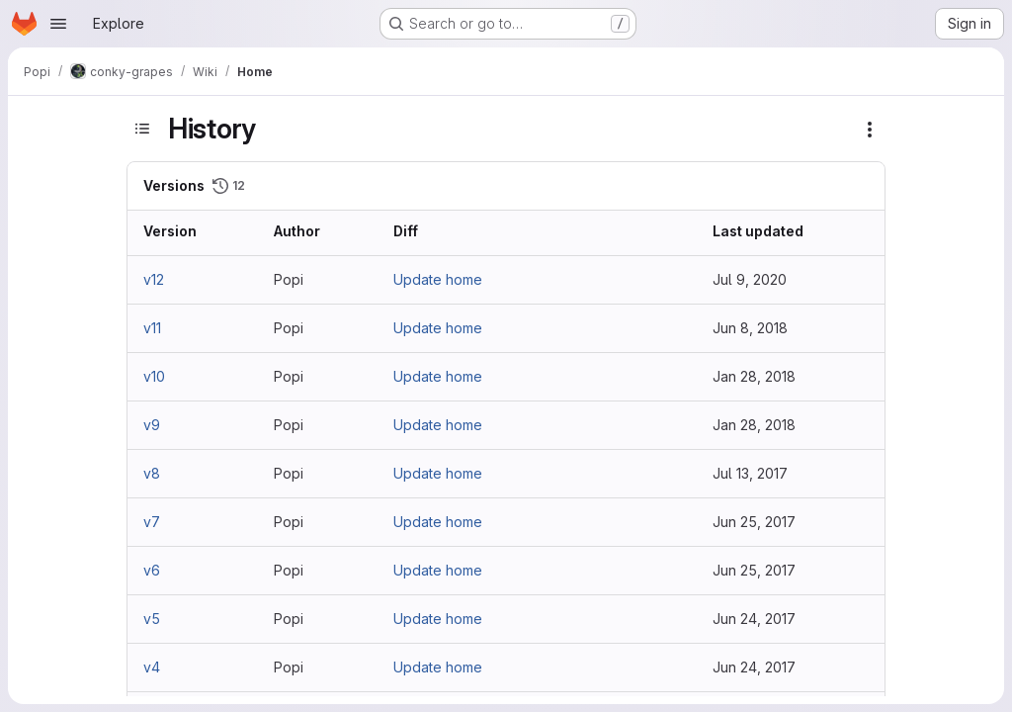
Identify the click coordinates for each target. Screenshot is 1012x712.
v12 (153, 279)
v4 (151, 667)
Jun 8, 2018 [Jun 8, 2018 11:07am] (750, 327)
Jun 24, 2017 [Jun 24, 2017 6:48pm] (754, 667)
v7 (151, 521)
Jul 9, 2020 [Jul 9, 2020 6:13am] (750, 279)
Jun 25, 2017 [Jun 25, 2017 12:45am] (754, 570)
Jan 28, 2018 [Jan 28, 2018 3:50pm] (754, 424)
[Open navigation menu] (58, 24)
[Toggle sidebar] (142, 128)
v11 (152, 327)
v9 (151, 424)
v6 (151, 570)
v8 (151, 473)
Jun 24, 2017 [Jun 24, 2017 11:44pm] (754, 618)
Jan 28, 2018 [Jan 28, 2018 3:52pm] (754, 376)
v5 (151, 618)
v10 (154, 376)
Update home (437, 279)
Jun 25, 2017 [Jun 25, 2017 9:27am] (754, 521)
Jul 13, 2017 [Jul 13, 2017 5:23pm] (750, 473)
